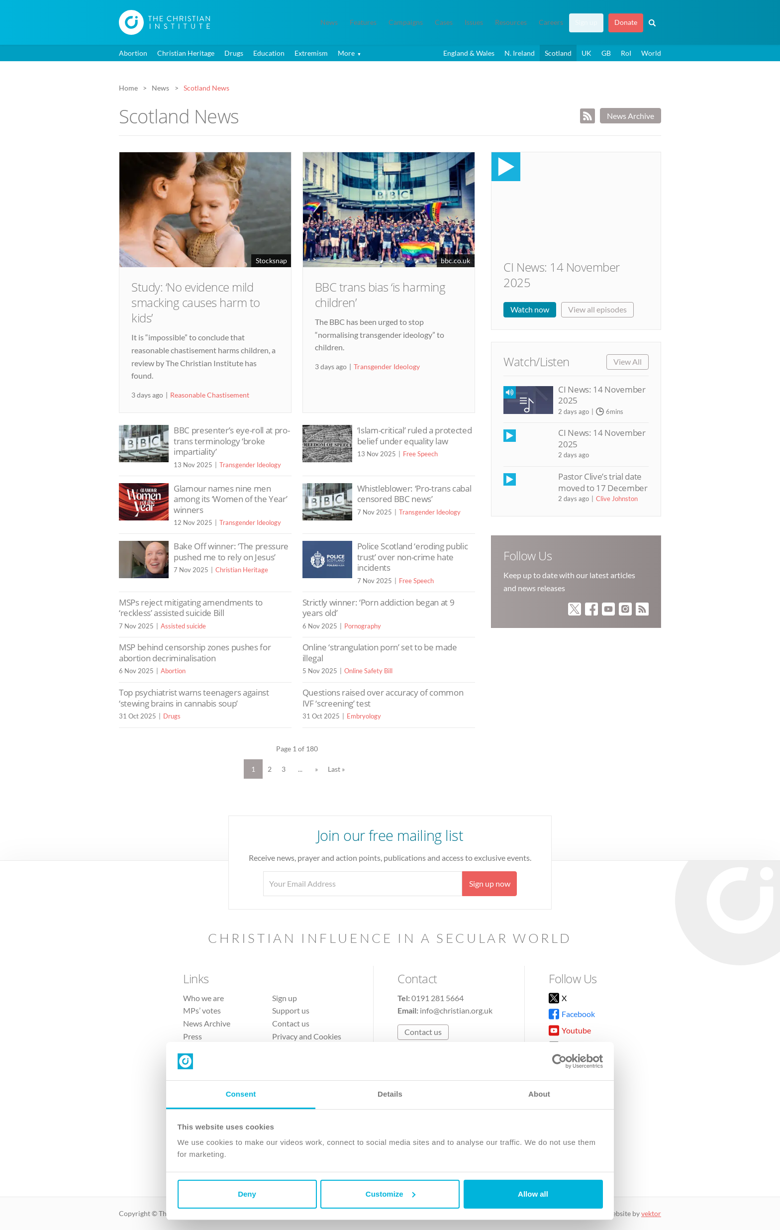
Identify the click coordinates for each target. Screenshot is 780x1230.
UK (586, 53)
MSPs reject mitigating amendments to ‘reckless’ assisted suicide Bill (191, 608)
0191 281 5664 (437, 998)
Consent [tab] (241, 1094)
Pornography (362, 626)
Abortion (133, 53)
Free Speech (420, 454)
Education (269, 53)
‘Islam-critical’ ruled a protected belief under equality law (414, 435)
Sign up (586, 22)
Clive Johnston (617, 499)
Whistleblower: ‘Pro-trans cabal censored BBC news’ (414, 494)
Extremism (311, 53)
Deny (247, 1194)
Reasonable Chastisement (209, 395)
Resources (511, 22)
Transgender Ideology (387, 366)
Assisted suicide (183, 626)
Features (363, 22)
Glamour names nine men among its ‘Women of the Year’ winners (230, 499)
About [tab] (539, 1094)
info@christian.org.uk (456, 1010)
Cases (444, 22)
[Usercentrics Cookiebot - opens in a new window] (559, 1061)
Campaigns (406, 22)
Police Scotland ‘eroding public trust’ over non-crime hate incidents (412, 556)
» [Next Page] (316, 769)
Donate (625, 22)
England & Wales (468, 53)
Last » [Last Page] (336, 769)
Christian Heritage (185, 53)
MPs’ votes (202, 1010)
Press (192, 1036)
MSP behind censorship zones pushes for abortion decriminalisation (195, 652)
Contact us (290, 1023)
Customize (390, 1194)
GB (606, 53)
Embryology (364, 716)
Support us (290, 1010)
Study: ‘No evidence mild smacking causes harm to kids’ (195, 302)
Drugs (233, 53)
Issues (474, 22)
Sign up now (489, 883)
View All (627, 361)
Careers (551, 22)
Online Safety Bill (368, 671)
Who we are (203, 998)
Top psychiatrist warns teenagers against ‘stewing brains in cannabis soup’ (194, 698)
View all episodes (597, 309)
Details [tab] (390, 1094)
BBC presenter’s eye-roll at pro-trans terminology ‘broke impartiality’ (232, 440)
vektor (651, 1213)
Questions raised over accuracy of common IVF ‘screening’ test (383, 698)
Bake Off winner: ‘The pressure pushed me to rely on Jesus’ (231, 551)
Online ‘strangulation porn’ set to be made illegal (379, 652)
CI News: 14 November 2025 (561, 275)
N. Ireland (519, 53)
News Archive (630, 115)
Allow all (533, 1194)
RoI (626, 53)
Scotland (558, 53)
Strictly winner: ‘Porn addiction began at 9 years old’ (378, 608)
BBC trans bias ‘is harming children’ (380, 294)
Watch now (529, 309)
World (651, 53)
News (329, 22)
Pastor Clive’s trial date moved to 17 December (602, 482)
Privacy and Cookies (306, 1036)
